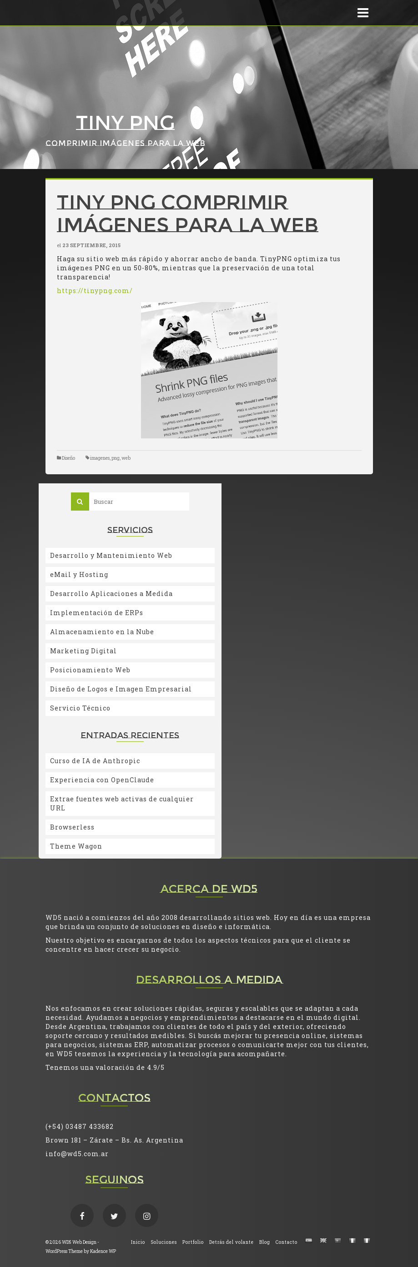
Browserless (72, 827)
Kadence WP (103, 1251)
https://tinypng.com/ (95, 290)
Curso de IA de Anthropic (95, 760)
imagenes (100, 458)
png (115, 458)
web (126, 458)
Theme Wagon (76, 846)
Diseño (68, 458)
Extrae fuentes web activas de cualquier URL (122, 803)
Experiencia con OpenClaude (102, 779)
